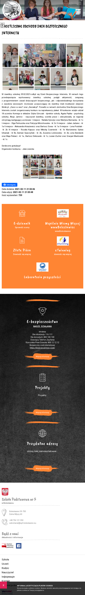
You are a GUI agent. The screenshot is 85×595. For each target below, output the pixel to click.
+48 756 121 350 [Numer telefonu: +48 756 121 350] (16, 520)
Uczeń (5, 563)
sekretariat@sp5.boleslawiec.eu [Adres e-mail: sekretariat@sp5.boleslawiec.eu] (22, 523)
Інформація (8, 576)
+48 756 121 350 (79, 3)
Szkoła (5, 559)
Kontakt (6, 581)
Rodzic (5, 568)
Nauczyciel (8, 572)
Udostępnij (9, 185)
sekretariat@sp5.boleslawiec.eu (71, 3)
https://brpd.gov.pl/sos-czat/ (42, 348)
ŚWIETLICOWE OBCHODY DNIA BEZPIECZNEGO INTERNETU (34, 29)
